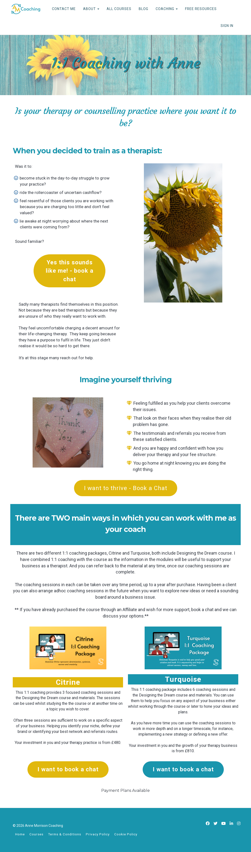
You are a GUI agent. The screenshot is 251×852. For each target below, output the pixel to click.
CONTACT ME (64, 9)
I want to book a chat (68, 769)
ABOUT (91, 9)
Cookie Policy (125, 834)
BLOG (143, 9)
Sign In (227, 26)
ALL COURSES (119, 9)
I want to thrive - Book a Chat (125, 488)
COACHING (167, 9)
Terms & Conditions (64, 834)
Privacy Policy (98, 834)
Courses (36, 834)
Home (20, 834)
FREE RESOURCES (201, 9)
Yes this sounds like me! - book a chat (69, 271)
